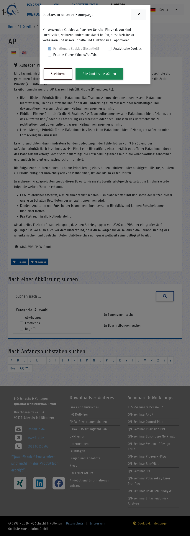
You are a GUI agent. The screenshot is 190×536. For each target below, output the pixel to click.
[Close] (138, 14)
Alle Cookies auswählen (99, 74)
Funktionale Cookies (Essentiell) (76, 48)
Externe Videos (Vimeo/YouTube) (76, 55)
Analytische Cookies (127, 48)
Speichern (58, 74)
